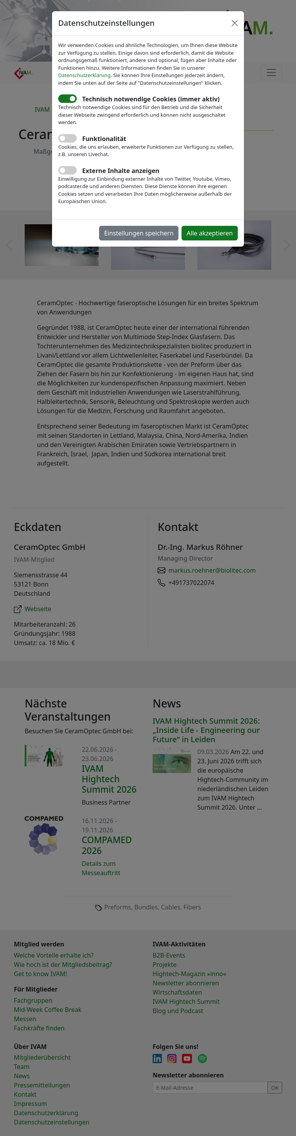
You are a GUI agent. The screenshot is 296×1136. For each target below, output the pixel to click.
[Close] (235, 23)
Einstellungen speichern (138, 233)
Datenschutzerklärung (84, 75)
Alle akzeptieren (210, 233)
